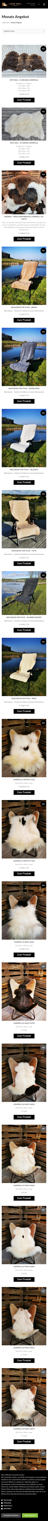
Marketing (7, 1503)
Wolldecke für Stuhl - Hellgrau (24, 469)
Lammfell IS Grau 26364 (24, 942)
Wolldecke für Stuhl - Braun (24, 307)
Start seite (6, 22)
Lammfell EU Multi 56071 (24, 1348)
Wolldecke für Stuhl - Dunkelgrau (24, 388)
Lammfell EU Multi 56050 (24, 1104)
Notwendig (8, 1500)
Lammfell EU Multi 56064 (24, 1266)
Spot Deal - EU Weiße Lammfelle (24, 143)
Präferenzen (8, 1506)
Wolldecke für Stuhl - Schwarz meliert (24, 617)
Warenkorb (31, 3)
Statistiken (7, 1508)
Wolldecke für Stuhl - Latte (24, 551)
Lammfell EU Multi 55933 (24, 1023)
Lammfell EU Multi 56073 (24, 1429)
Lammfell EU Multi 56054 (24, 1185)
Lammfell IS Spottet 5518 (24, 780)
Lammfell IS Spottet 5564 (24, 861)
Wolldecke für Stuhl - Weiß (24, 698)
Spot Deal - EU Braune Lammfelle (24, 80)
